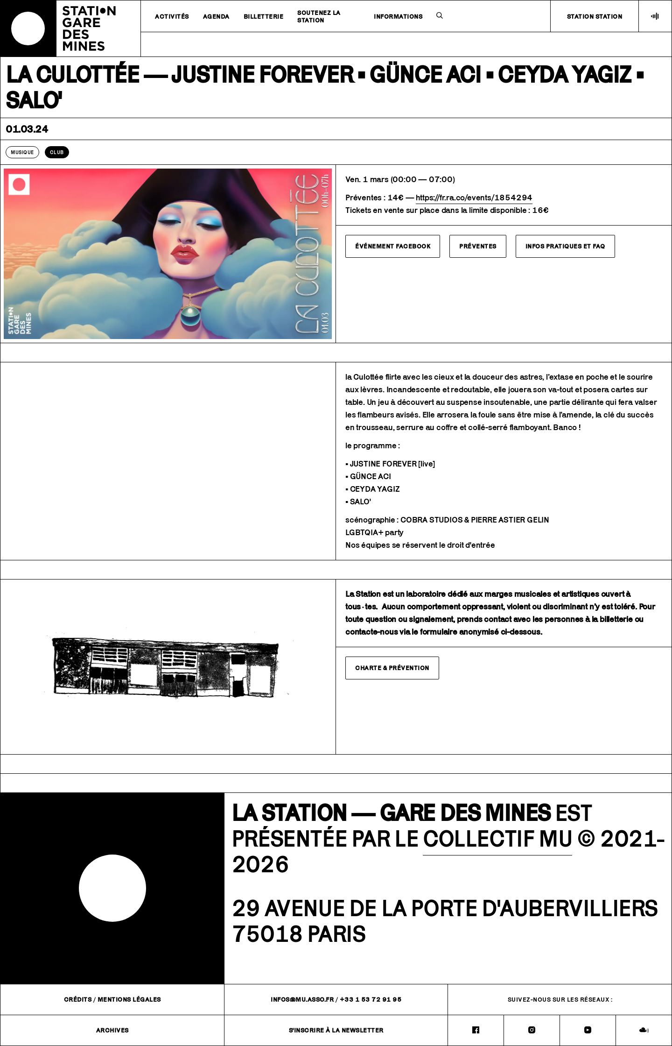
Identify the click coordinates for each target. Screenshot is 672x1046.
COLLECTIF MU (497, 838)
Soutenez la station (319, 16)
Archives (112, 1030)
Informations (398, 16)
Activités (172, 16)
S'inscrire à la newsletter (336, 1030)
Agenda (216, 16)
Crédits (78, 999)
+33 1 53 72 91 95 (371, 999)
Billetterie (264, 16)
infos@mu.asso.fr (302, 999)
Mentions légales (129, 999)
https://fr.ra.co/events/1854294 (474, 197)
